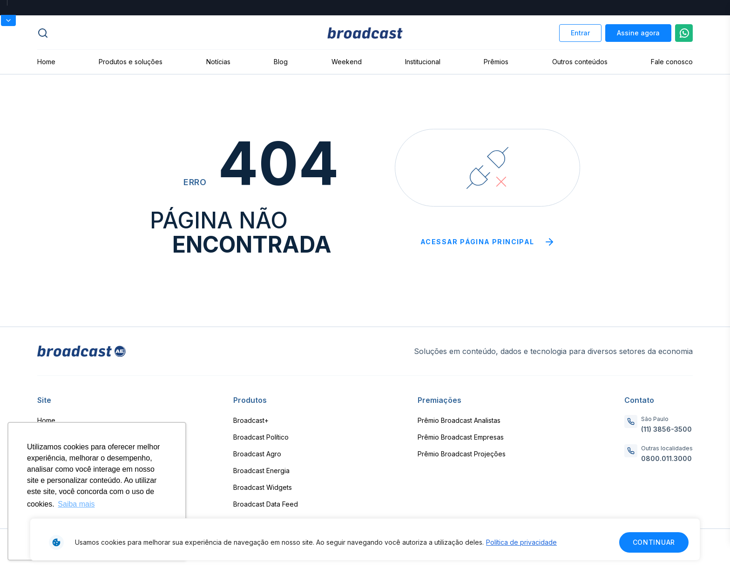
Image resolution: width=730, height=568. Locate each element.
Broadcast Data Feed (265, 504)
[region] (365, 539)
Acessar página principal (487, 241)
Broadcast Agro (257, 454)
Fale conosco (672, 62)
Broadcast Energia (261, 470)
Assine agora (638, 33)
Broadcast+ (251, 420)
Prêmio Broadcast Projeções (462, 454)
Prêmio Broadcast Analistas (459, 420)
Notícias (218, 62)
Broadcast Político (261, 437)
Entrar (580, 33)
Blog (281, 62)
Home (46, 62)
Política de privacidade (521, 542)
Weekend (346, 62)
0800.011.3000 (666, 458)
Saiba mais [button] (76, 504)
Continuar (654, 542)
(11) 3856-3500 (666, 429)
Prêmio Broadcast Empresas (461, 437)
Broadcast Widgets (262, 487)
